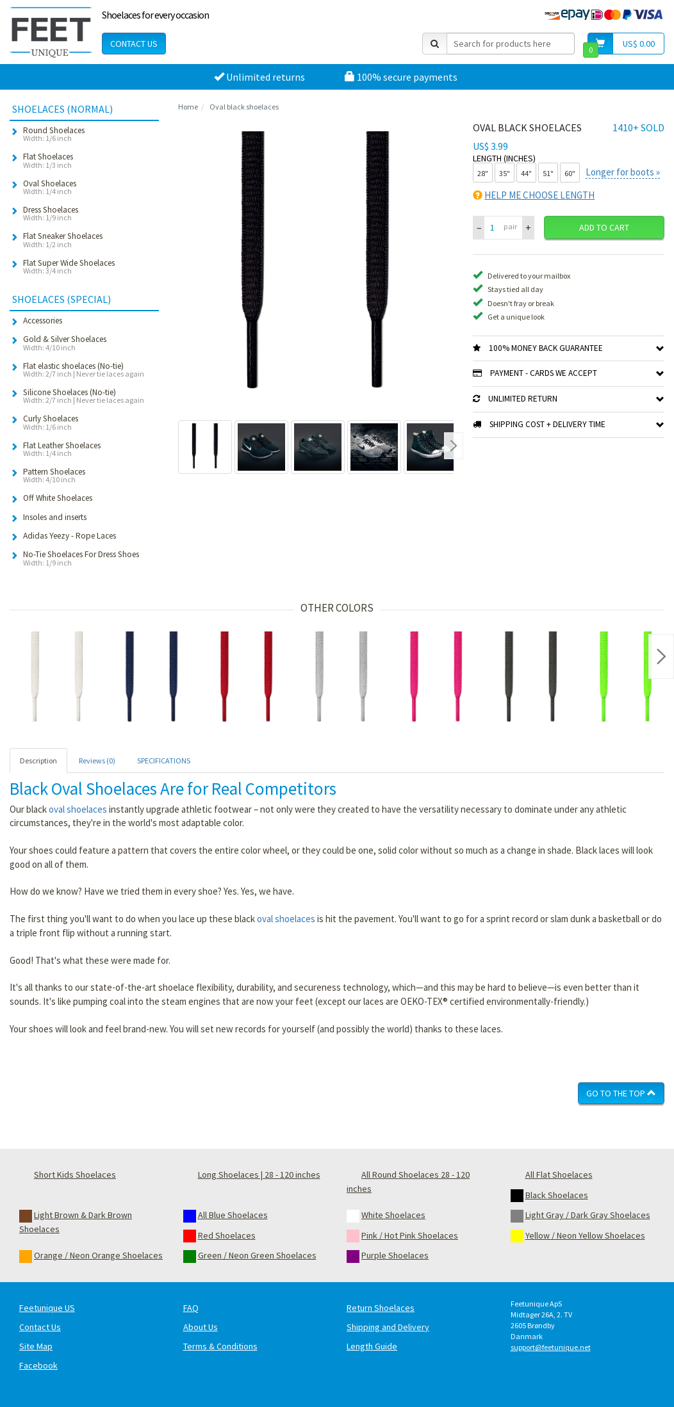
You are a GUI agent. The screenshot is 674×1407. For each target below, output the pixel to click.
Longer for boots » (623, 172)
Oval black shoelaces (244, 106)
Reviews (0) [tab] (97, 760)
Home (188, 106)
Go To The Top (621, 1093)
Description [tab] (38, 760)
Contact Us (134, 43)
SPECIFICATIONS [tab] (163, 760)
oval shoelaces (78, 809)
